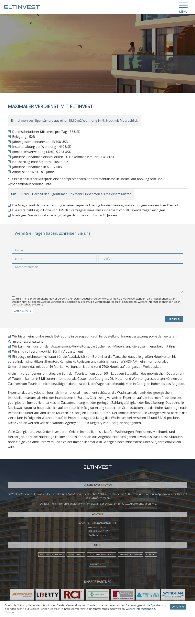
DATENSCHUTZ (22, 310)
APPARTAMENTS (76, 554)
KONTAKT (151, 554)
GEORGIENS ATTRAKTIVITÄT (101, 554)
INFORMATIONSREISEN (130, 554)
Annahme (178, 606)
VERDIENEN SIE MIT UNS (52, 554)
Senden (174, 319)
